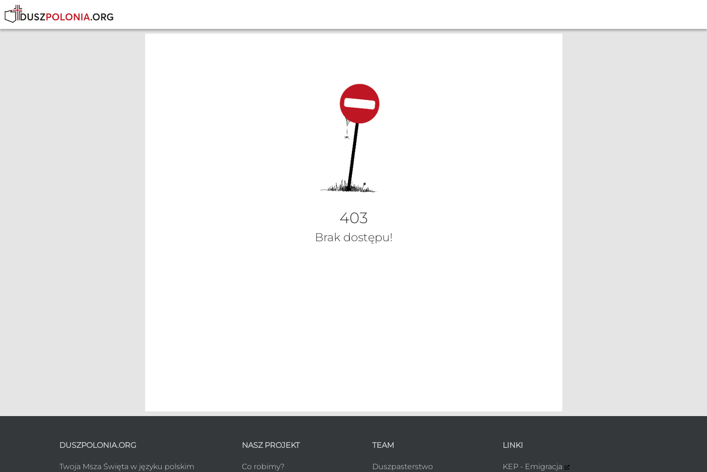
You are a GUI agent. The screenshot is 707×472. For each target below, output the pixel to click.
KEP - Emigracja (532, 466)
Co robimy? (263, 466)
